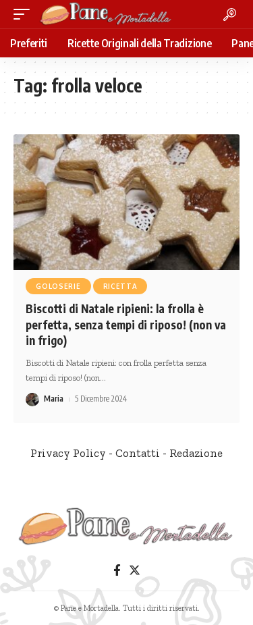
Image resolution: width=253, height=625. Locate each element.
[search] (230, 14)
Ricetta (120, 286)
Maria (53, 398)
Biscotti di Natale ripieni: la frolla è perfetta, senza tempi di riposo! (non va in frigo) (126, 324)
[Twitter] (134, 570)
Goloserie (58, 286)
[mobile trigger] (24, 14)
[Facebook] (117, 570)
